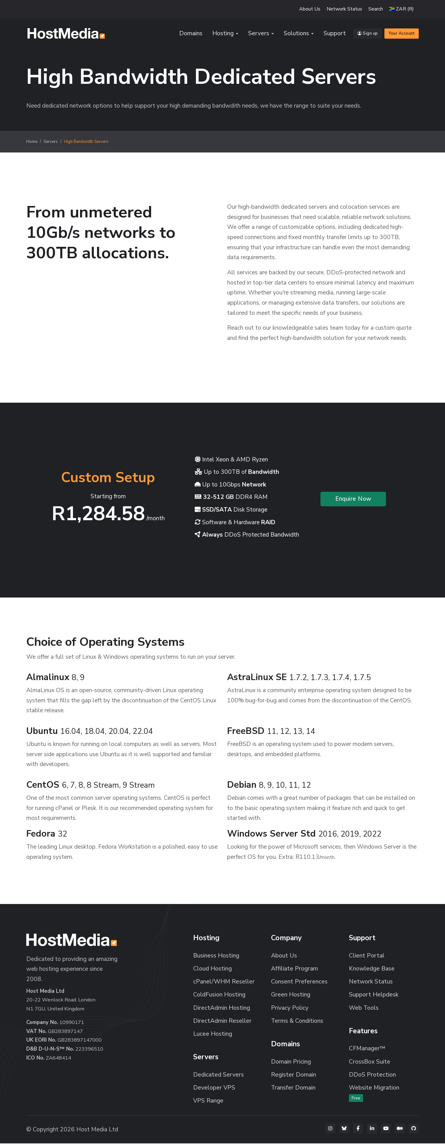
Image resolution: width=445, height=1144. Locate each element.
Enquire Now (353, 499)
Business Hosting (216, 956)
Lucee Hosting (212, 1034)
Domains (190, 34)
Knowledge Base (372, 969)
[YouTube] (386, 1129)
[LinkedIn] (372, 1129)
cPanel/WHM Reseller (224, 982)
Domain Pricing (291, 1062)
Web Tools (364, 1009)
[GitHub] (414, 1129)
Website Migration (374, 1093)
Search (375, 9)
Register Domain (293, 1075)
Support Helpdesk (373, 995)
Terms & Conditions (297, 1022)
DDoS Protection (372, 1075)
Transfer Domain (293, 1088)
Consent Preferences (299, 982)
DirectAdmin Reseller (222, 1022)
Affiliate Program (294, 969)
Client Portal (366, 956)
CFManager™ (367, 1049)
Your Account (401, 33)
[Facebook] (358, 1129)
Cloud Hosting (212, 969)
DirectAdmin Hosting (221, 1009)
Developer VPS (214, 1088)
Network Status (344, 9)
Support (335, 34)
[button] (401, 9)
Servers (258, 34)
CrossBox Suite (369, 1062)
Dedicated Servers (218, 1075)
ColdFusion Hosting (219, 995)
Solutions (296, 34)
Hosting (223, 34)
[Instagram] (330, 1129)
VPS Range (208, 1101)
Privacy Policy (289, 1009)
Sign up (368, 33)
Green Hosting (290, 995)
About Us (309, 9)
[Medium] (400, 1129)
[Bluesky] (344, 1129)
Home (31, 142)
